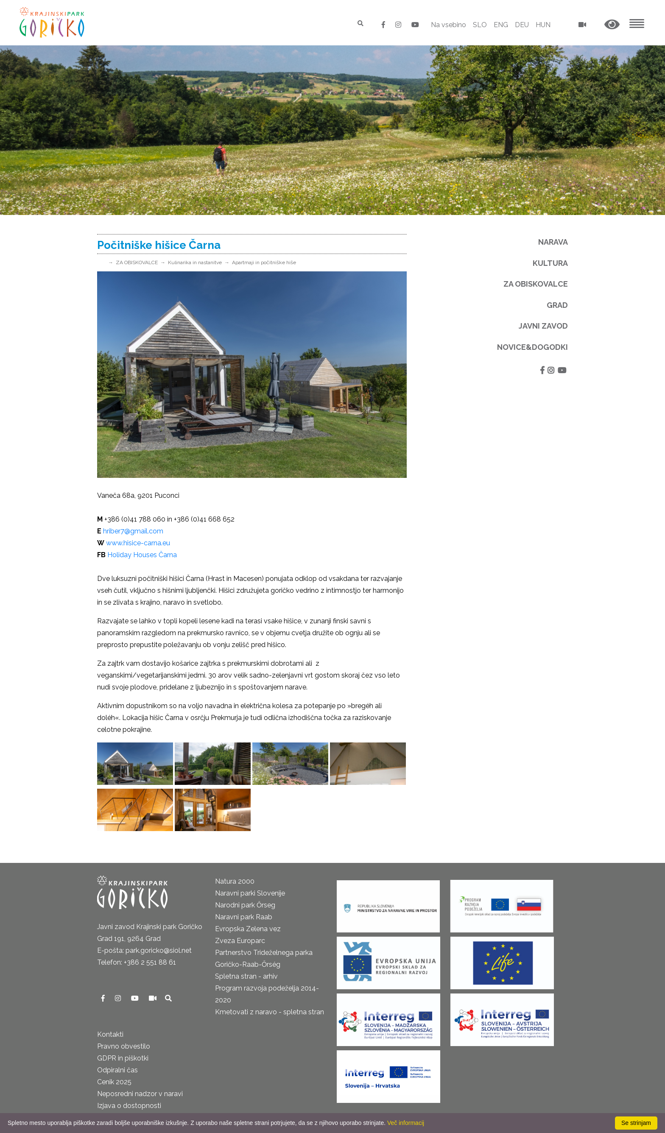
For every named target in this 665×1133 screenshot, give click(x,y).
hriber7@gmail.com (133, 531)
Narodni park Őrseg (245, 905)
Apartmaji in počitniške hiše (264, 262)
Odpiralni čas (117, 1070)
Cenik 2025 (114, 1082)
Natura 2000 (234, 881)
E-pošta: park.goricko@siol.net (144, 950)
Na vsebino (448, 25)
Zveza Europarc (240, 941)
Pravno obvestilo (123, 1046)
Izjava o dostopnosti (129, 1106)
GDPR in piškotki (122, 1058)
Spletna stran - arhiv (246, 976)
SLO (480, 25)
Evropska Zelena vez (248, 929)
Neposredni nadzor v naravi (140, 1094)
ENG (501, 25)
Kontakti (110, 1034)
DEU (522, 25)
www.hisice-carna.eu (138, 543)
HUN (543, 25)
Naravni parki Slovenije (250, 893)
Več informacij (405, 1122)
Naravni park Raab (243, 917)
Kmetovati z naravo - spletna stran (269, 1012)
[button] (612, 24)
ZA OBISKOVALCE (137, 262)
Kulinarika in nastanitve (195, 262)
